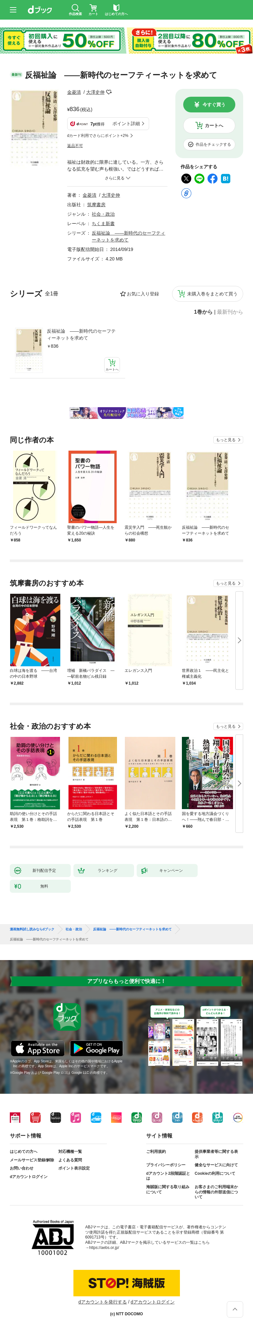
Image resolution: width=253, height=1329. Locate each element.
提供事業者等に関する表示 (216, 1154)
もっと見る (226, 440)
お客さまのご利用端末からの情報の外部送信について (216, 1192)
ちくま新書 (103, 223)
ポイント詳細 (126, 123)
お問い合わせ (21, 1168)
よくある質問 (70, 1160)
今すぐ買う (214, 104)
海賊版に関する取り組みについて (167, 1189)
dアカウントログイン (29, 1176)
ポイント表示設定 (74, 1168)
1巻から (203, 312)
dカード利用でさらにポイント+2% (97, 135)
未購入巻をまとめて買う (212, 293)
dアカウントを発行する (102, 1301)
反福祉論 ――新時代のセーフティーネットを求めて (81, 334)
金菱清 (74, 92)
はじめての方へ (23, 1151)
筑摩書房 (96, 204)
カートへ (214, 125)
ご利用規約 (156, 1151)
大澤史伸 (95, 92)
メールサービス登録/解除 (32, 1160)
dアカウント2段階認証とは (168, 1176)
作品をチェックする (213, 144)
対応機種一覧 (70, 1151)
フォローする (109, 92)
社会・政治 (103, 214)
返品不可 (75, 145)
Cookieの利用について (215, 1173)
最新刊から (230, 312)
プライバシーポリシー (165, 1165)
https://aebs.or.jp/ (104, 1247)
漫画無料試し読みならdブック (32, 929)
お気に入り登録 (143, 293)
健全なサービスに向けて (216, 1165)
